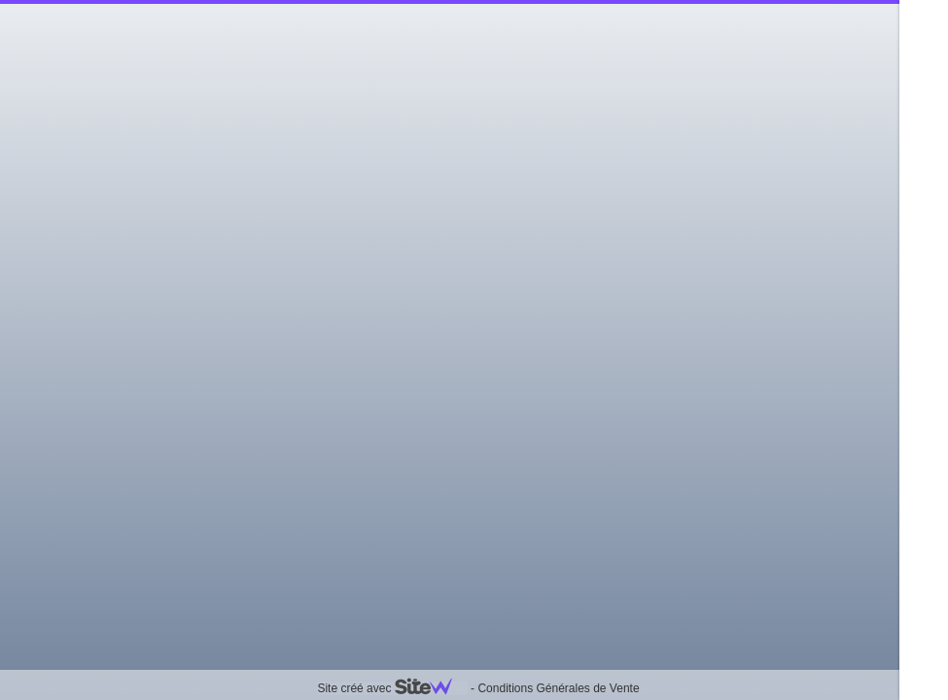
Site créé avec (392, 688)
